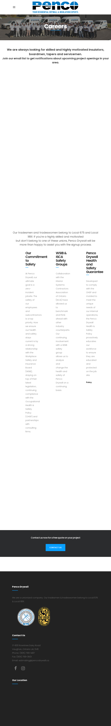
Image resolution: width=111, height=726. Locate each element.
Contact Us (55, 547)
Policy (89, 382)
